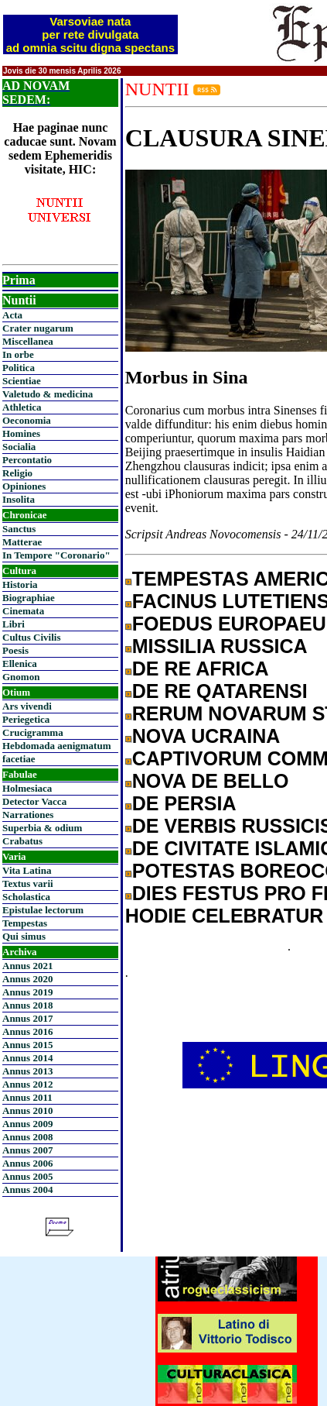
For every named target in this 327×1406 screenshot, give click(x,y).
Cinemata (23, 611)
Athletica (22, 407)
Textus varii (27, 883)
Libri (13, 624)
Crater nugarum (37, 328)
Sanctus (19, 529)
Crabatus (22, 841)
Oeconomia (26, 420)
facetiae (19, 759)
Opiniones (24, 486)
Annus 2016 (27, 1031)
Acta (12, 315)
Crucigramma (32, 732)
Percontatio (27, 460)
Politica (18, 367)
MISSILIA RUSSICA (220, 646)
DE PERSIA (184, 803)
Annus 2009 (27, 1123)
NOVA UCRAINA (206, 736)
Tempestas (24, 923)
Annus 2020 (27, 979)
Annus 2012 (27, 1084)
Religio (17, 473)
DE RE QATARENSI (220, 691)
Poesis (15, 650)
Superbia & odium (42, 828)
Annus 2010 (27, 1110)
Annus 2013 (27, 1071)
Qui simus (24, 936)
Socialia (19, 446)
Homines (21, 433)
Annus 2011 (27, 1097)
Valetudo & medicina (47, 394)
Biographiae (28, 597)
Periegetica (25, 719)
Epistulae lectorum (42, 910)
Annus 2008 (27, 1137)
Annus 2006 (27, 1163)
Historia (20, 584)
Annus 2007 (27, 1150)
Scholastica (26, 896)
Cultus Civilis (31, 637)
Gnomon (20, 676)
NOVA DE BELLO (210, 781)
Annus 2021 (27, 965)
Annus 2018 (27, 1005)
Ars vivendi (27, 706)
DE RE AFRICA (200, 668)
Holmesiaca (27, 788)
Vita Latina (26, 870)
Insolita (18, 499)
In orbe (18, 354)
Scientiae (21, 381)
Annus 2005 (27, 1176)
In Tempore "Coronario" (56, 555)
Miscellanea (27, 341)
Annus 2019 (27, 992)
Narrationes (27, 814)
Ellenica (19, 663)
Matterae (22, 542)
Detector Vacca (34, 801)
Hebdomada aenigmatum (56, 745)
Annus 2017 (27, 1018)
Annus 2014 (27, 1058)
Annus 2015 (27, 1044)
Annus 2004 (27, 1189)
